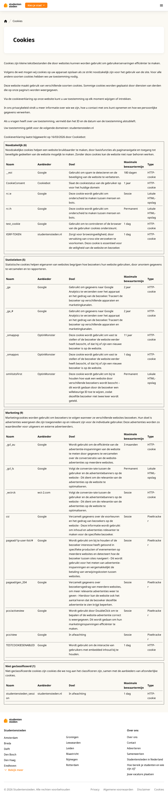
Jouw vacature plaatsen (140, 774)
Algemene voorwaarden (118, 789)
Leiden (70, 748)
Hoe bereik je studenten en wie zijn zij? (145, 766)
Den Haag (9, 760)
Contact (131, 742)
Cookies (159, 789)
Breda (7, 743)
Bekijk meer (15, 770)
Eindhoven (10, 765)
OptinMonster (46, 335)
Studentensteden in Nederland (145, 759)
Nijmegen (72, 759)
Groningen (72, 737)
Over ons (132, 737)
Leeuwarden (73, 742)
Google (42, 172)
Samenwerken (135, 754)
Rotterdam (72, 765)
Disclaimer (143, 789)
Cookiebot (78, 137)
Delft (7, 749)
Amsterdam (11, 738)
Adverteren (134, 748)
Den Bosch (10, 754)
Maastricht (72, 754)
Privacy (95, 789)
